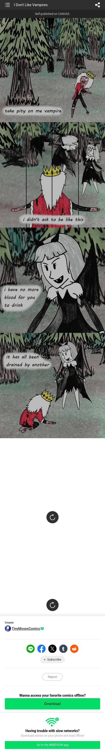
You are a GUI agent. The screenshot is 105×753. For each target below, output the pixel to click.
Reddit (74, 648)
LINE (30, 648)
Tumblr (63, 648)
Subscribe (54, 659)
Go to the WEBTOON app (52, 745)
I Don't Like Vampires (31, 5)
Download (52, 704)
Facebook (41, 648)
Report (52, 677)
